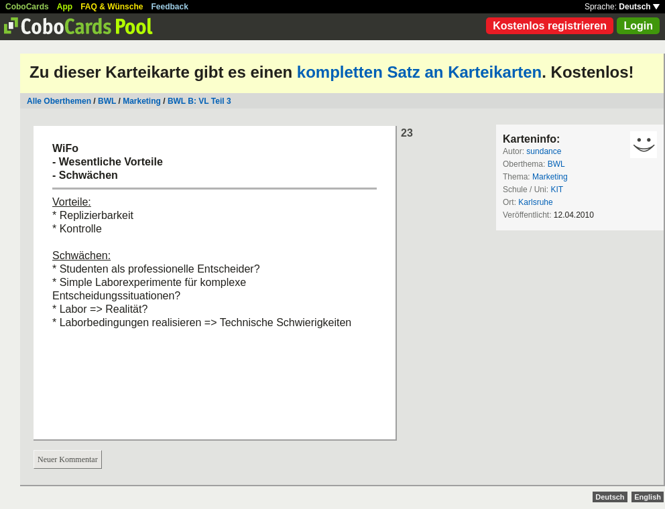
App (64, 6)
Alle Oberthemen (59, 101)
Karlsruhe (535, 202)
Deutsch (639, 6)
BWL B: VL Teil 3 (199, 101)
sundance (543, 151)
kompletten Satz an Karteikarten (419, 72)
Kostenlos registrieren (550, 25)
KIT (556, 189)
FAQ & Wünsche (111, 6)
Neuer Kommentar (68, 459)
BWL (107, 101)
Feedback (170, 6)
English (647, 497)
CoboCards (27, 6)
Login (638, 25)
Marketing (142, 101)
